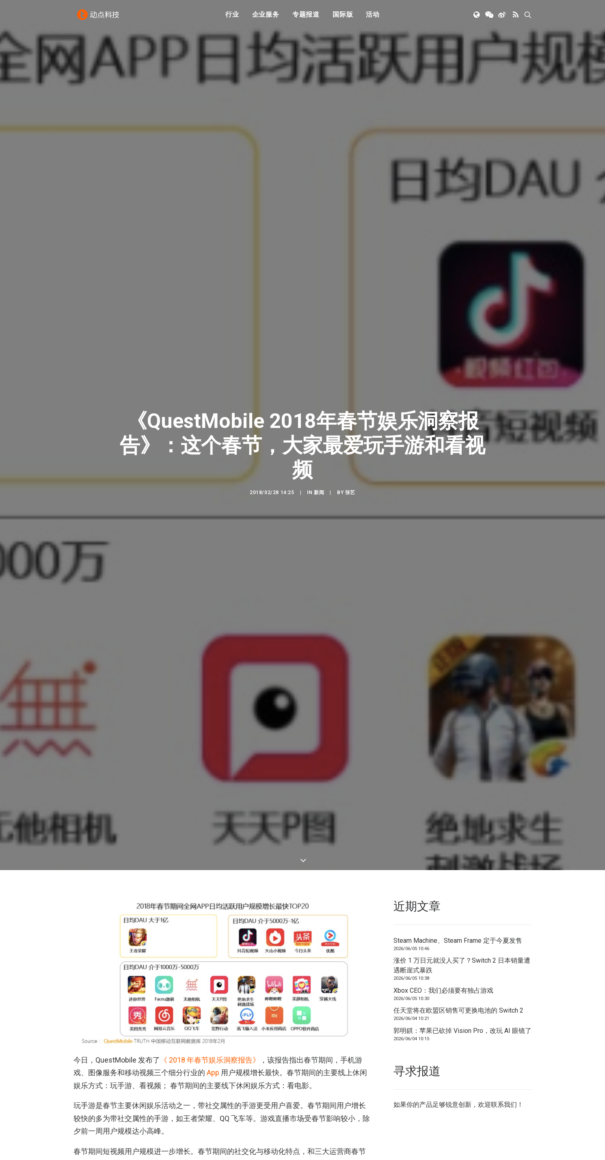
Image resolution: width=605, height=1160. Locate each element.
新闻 (319, 474)
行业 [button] (232, 17)
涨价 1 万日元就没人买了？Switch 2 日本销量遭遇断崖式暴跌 (461, 929)
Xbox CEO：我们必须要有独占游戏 (443, 953)
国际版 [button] (343, 17)
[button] (477, 17)
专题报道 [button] (306, 17)
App (213, 1036)
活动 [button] (373, 17)
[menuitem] (232, 17)
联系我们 (504, 1068)
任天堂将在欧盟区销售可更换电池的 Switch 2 (458, 974)
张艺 (350, 474)
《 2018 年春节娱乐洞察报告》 (210, 1023)
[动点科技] (99, 17)
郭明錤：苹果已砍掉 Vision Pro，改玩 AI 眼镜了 (462, 994)
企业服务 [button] (265, 17)
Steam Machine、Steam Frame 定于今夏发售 (457, 903)
